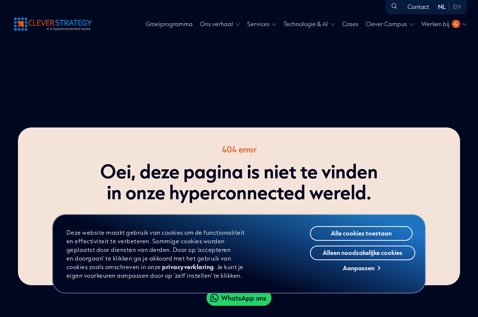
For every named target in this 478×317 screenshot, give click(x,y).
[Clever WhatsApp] (239, 298)
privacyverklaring (188, 267)
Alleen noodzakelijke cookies (363, 253)
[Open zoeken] (394, 6)
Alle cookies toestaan (361, 233)
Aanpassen (362, 268)
